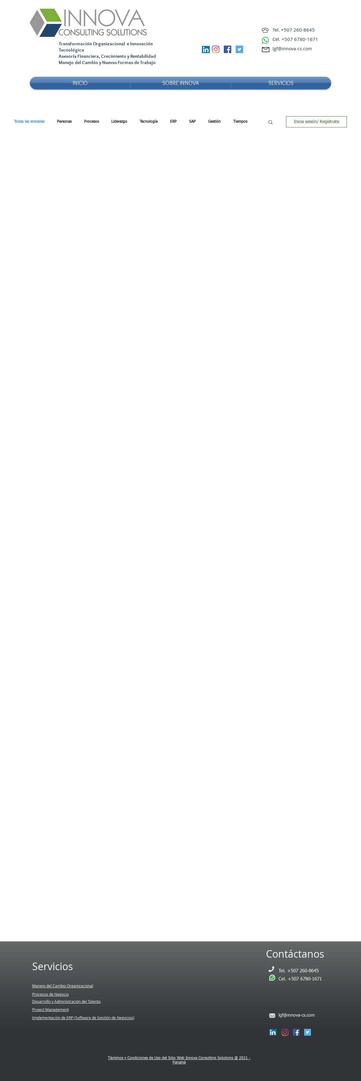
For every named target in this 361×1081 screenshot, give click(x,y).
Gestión (214, 122)
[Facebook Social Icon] (227, 49)
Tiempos (240, 122)
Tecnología (149, 122)
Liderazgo (119, 122)
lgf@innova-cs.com (292, 49)
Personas (64, 122)
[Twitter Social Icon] (239, 49)
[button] (270, 122)
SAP (192, 122)
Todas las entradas (29, 122)
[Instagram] (215, 49)
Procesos (91, 122)
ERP (173, 122)
